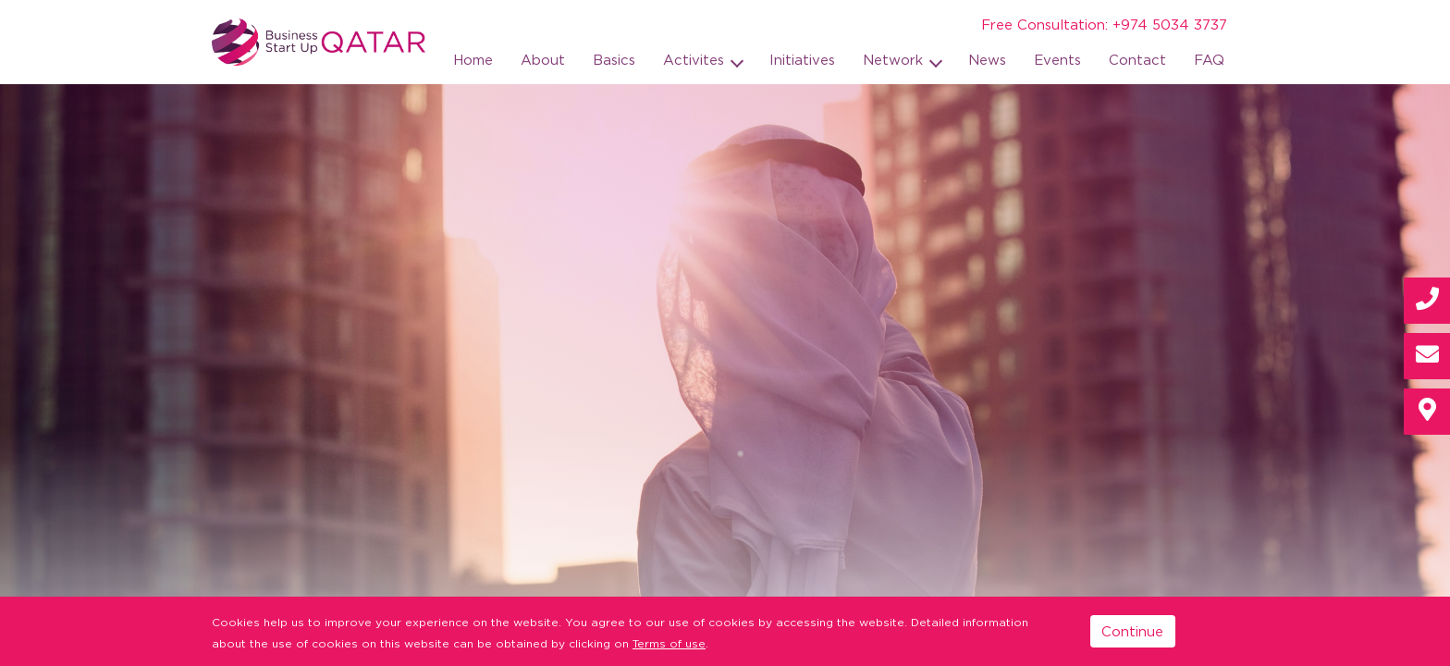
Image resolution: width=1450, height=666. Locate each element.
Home (473, 59)
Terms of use (669, 643)
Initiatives (802, 59)
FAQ (1209, 59)
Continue (1132, 630)
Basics (614, 59)
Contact (1137, 59)
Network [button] (895, 59)
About (543, 59)
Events (1057, 59)
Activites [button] (696, 59)
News (987, 59)
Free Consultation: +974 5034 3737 (1104, 24)
